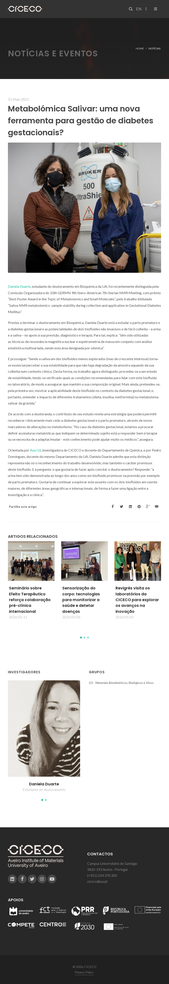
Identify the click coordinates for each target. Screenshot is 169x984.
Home (140, 48)
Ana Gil (35, 450)
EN (138, 9)
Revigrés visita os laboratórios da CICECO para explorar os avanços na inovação (137, 599)
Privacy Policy (84, 972)
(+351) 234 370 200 (102, 875)
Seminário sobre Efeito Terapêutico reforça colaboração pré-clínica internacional (30, 599)
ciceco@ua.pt (97, 881)
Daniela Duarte (19, 286)
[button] (81, 637)
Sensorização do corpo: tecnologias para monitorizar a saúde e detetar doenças (81, 599)
